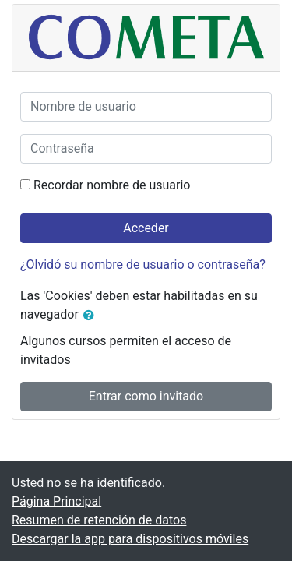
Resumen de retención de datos (99, 520)
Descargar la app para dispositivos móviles (130, 538)
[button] (92, 315)
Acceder (146, 228)
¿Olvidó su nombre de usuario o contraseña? (143, 264)
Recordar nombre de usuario (111, 185)
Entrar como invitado (146, 396)
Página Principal (56, 501)
